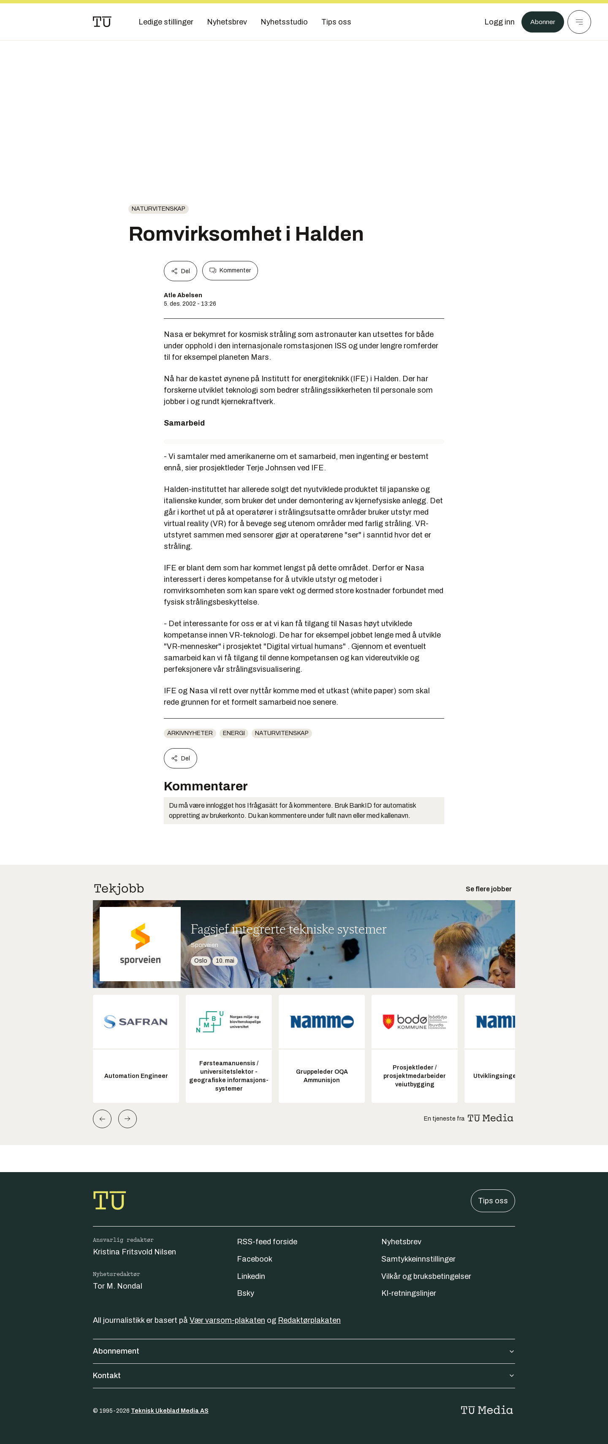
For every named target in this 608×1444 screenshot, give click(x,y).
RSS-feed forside (267, 1242)
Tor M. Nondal (117, 1286)
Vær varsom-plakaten (227, 1320)
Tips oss (493, 1201)
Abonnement (304, 1351)
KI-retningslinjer (408, 1293)
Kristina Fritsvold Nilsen (134, 1252)
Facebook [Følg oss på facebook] (254, 1259)
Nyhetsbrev (401, 1242)
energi (234, 733)
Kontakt (304, 1375)
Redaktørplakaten (309, 1320)
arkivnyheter (190, 733)
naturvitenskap (158, 209)
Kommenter (230, 270)
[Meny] (579, 22)
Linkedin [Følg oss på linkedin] (251, 1276)
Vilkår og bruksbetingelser (426, 1276)
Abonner (540, 22)
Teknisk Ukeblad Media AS (170, 1411)
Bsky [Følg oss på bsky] (245, 1293)
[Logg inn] (495, 22)
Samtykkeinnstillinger (418, 1259)
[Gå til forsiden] (102, 22)
